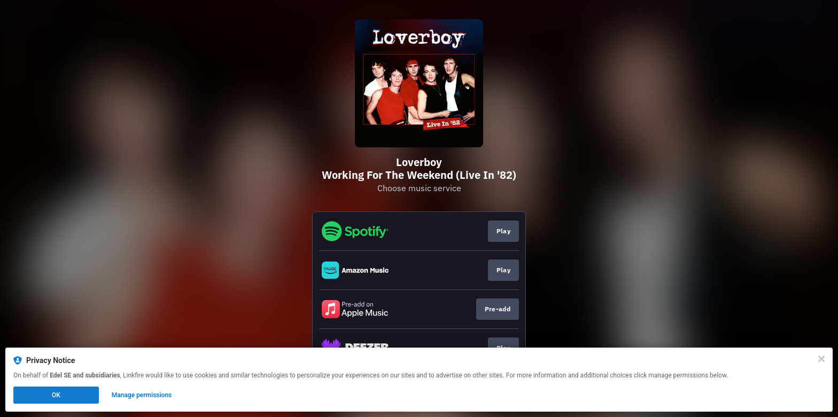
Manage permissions (142, 395)
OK (56, 395)
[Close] (821, 358)
